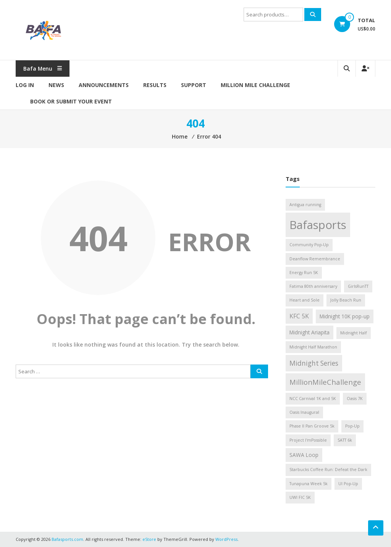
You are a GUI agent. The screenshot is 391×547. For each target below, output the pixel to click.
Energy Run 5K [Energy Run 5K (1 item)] (303, 272)
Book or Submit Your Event (71, 101)
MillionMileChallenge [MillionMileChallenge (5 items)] (325, 382)
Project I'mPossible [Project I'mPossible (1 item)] (308, 440)
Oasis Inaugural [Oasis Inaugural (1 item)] (304, 412)
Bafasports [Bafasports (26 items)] (317, 224)
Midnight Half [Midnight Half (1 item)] (353, 333)
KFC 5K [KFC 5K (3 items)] (299, 316)
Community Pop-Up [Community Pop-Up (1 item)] (309, 244)
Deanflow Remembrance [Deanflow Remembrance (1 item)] (314, 258)
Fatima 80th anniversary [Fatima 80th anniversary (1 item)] (313, 286)
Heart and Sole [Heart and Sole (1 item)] (304, 300)
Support (193, 85)
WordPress (226, 539)
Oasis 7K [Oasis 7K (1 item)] (355, 398)
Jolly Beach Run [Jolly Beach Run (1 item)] (345, 300)
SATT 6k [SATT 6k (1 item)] (345, 440)
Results (154, 85)
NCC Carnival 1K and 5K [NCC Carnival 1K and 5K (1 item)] (312, 398)
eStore (149, 539)
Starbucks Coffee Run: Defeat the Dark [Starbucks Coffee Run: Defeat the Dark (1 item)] (328, 469)
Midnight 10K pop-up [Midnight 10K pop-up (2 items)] (345, 316)
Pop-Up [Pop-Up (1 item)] (352, 426)
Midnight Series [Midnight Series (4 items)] (313, 363)
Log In (25, 85)
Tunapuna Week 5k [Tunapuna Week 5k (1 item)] (308, 483)
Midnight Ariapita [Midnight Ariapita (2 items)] (309, 332)
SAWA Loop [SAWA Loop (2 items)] (303, 454)
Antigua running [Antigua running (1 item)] (305, 204)
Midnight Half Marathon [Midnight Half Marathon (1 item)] (313, 347)
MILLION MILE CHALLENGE (255, 85)
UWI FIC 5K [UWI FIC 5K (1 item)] (300, 497)
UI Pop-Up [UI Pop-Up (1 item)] (348, 483)
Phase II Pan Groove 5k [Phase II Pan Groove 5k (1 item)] (311, 426)
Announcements (104, 85)
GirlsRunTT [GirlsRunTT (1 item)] (358, 286)
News (56, 85)
